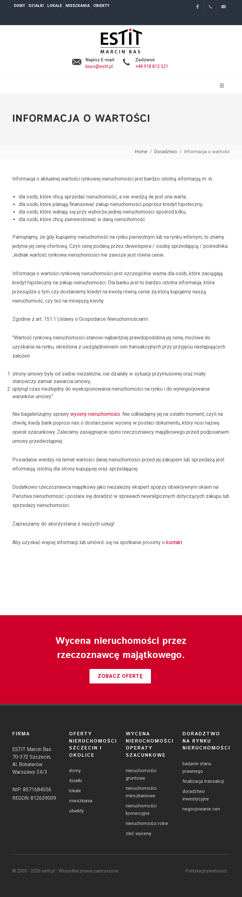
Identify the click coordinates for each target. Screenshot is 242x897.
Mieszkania (78, 5)
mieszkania (80, 801)
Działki (36, 5)
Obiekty (101, 5)
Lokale (54, 5)
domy (75, 770)
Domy (19, 5)
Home (141, 151)
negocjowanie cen (201, 809)
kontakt (174, 542)
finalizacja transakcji (203, 781)
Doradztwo (165, 151)
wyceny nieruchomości (95, 414)
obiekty (76, 811)
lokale (75, 791)
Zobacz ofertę (120, 676)
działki (75, 780)
